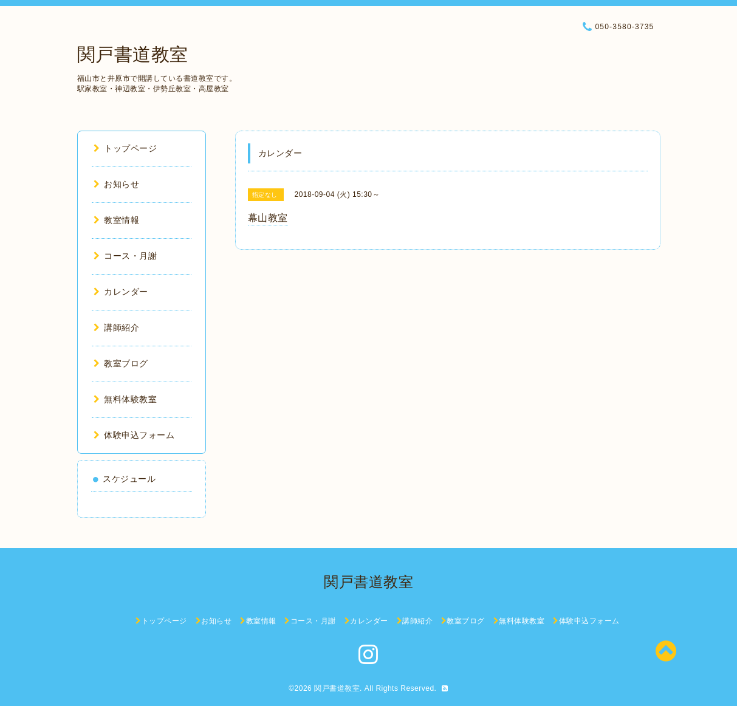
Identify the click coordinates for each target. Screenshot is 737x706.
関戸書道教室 (132, 54)
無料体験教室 (125, 399)
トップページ (125, 148)
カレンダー (121, 291)
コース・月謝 (125, 256)
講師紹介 (117, 327)
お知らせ (117, 184)
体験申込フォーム (134, 435)
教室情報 (117, 220)
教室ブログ (121, 363)
